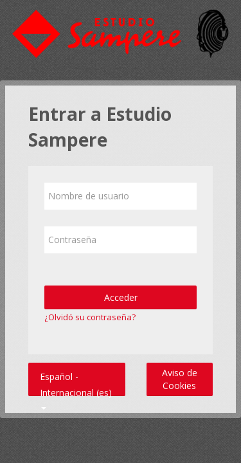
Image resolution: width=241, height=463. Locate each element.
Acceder (121, 297)
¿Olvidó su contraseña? (90, 317)
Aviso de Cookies (179, 379)
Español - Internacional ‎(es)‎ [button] (76, 373)
